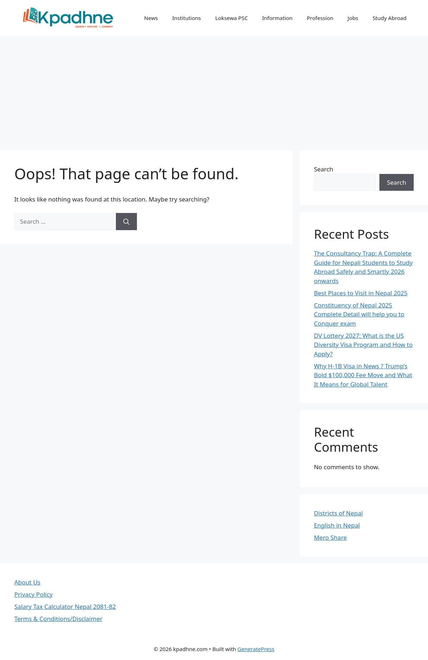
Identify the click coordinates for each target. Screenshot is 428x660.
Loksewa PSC (231, 17)
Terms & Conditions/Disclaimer (58, 619)
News (151, 17)
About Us (27, 582)
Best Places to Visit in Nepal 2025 (361, 293)
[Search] (126, 221)
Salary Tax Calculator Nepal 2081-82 (65, 606)
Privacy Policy (33, 594)
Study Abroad (390, 17)
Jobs (353, 17)
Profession (320, 17)
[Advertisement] (214, 89)
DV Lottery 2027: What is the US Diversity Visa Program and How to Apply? (363, 344)
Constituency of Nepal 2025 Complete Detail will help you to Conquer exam (359, 314)
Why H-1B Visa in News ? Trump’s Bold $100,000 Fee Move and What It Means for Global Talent (363, 375)
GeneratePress (255, 648)
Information (277, 17)
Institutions (186, 17)
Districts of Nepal (338, 513)
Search (323, 169)
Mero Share (330, 537)
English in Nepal (337, 525)
